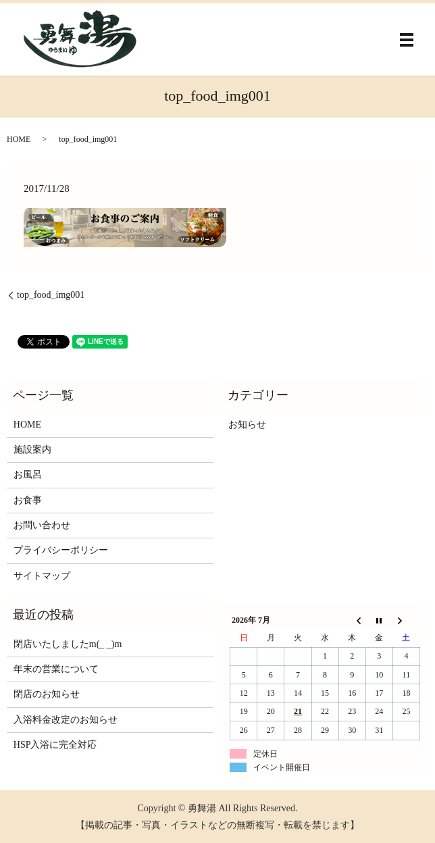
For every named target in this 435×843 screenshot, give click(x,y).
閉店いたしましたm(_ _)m (68, 644)
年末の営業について (56, 669)
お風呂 (28, 474)
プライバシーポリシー (61, 550)
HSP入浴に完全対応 (55, 745)
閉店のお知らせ (47, 694)
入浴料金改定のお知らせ (66, 720)
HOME (18, 139)
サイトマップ (42, 576)
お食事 (28, 500)
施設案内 (32, 449)
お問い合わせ (42, 525)
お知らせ (247, 424)
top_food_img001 (50, 295)
